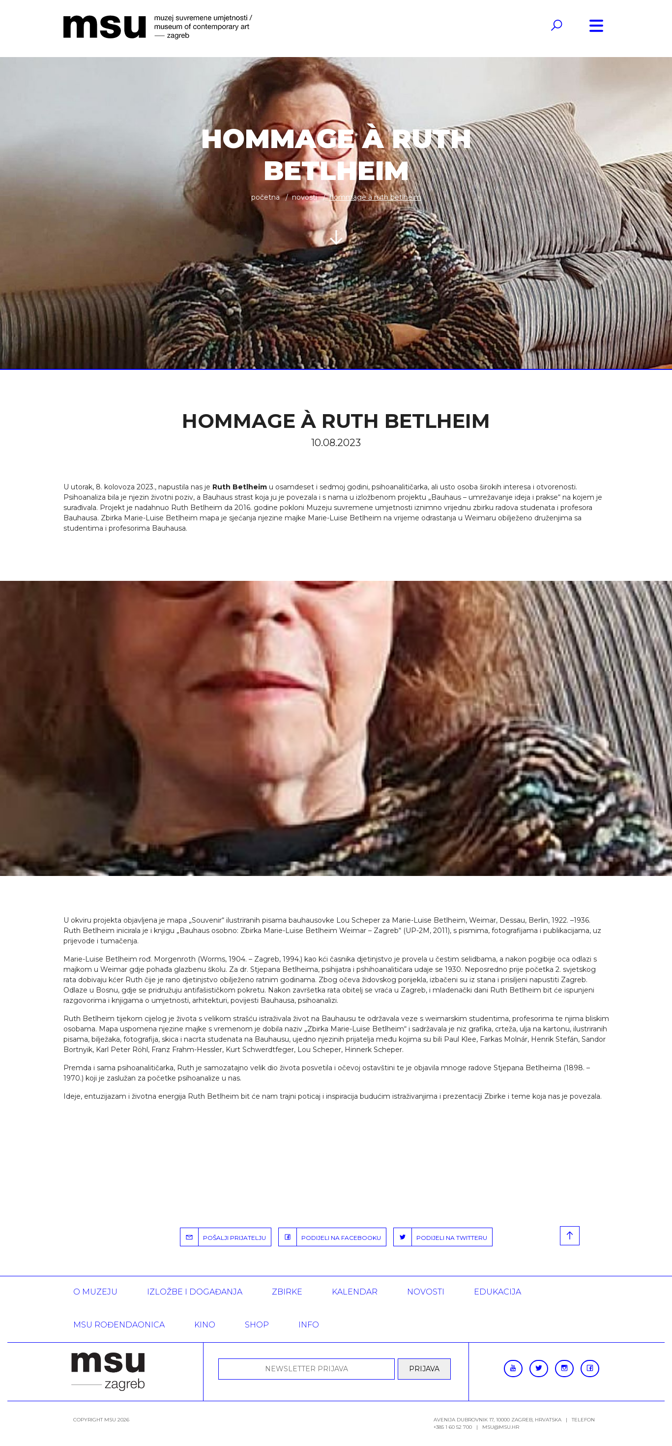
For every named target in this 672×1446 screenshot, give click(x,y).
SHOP (257, 1324)
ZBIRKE (287, 1291)
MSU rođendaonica (119, 1324)
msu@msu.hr (500, 1427)
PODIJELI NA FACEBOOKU (330, 1237)
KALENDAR (355, 1291)
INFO (308, 1324)
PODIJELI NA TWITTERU (440, 1237)
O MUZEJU (95, 1291)
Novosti (304, 197)
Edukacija (497, 1291)
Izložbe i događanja (194, 1291)
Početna (265, 197)
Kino (204, 1324)
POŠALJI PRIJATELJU (223, 1237)
